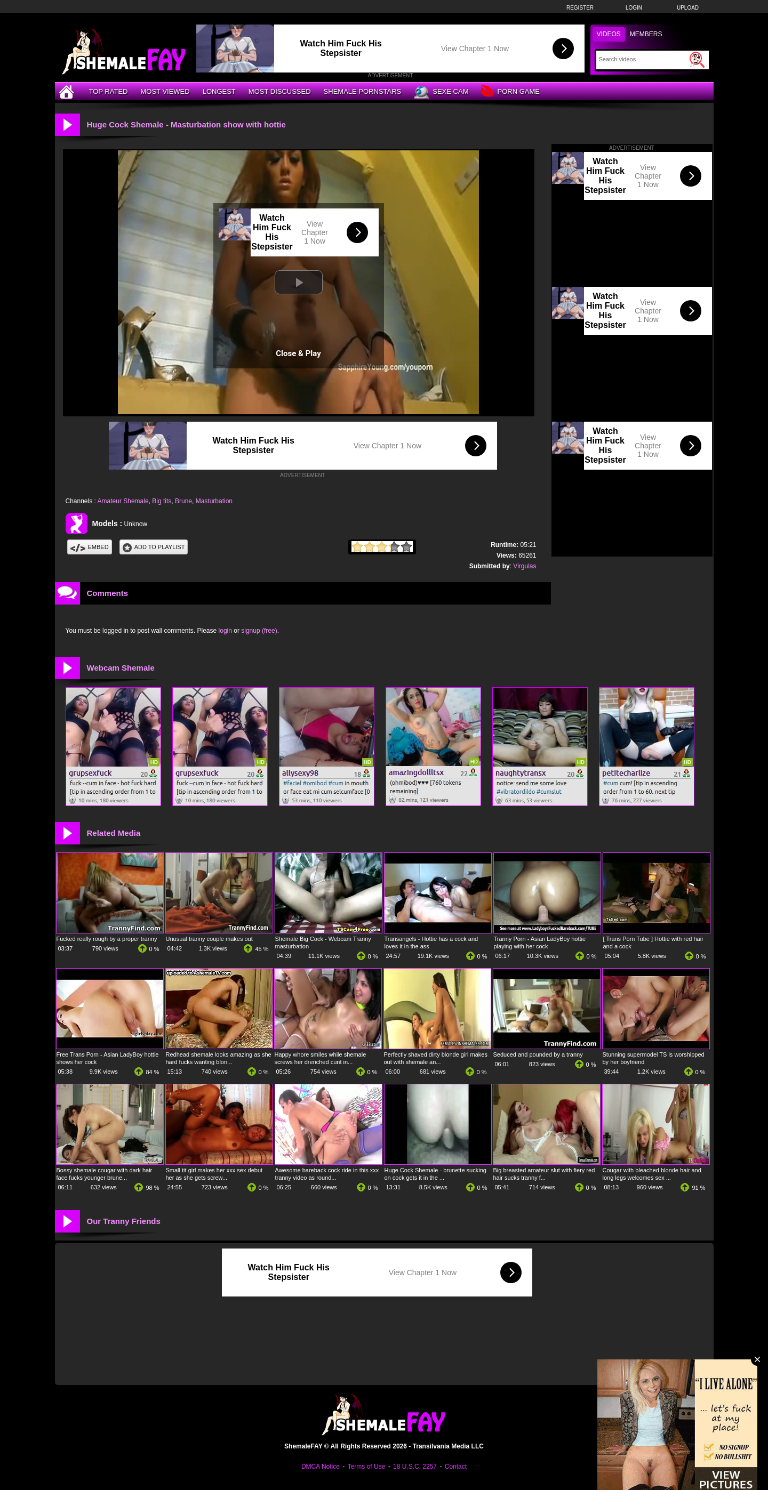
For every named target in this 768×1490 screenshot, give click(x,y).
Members (646, 34)
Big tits (161, 501)
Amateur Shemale (123, 501)
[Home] (68, 91)
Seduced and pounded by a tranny (538, 1054)
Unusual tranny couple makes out (209, 939)
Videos (609, 34)
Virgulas (524, 566)
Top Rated (108, 91)
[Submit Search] (697, 60)
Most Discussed (280, 91)
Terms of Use (367, 1466)
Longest (219, 91)
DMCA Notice (320, 1466)
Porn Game (510, 92)
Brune (183, 501)
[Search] (643, 59)
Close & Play (298, 353)
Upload (688, 8)
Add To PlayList (154, 547)
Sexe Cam (441, 92)
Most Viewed (164, 91)
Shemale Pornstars (363, 91)
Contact (456, 1466)
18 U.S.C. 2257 (415, 1466)
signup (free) (259, 630)
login (225, 630)
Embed (89, 547)
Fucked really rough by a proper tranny (107, 939)
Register (580, 8)
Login (634, 8)
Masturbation (214, 501)
